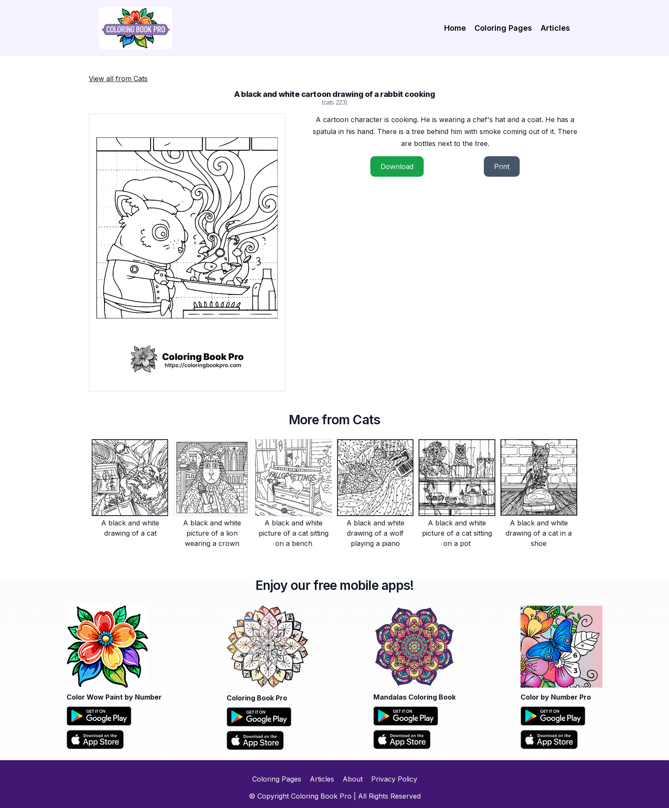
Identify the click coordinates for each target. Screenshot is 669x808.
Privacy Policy (394, 779)
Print (501, 166)
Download (397, 166)
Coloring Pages (503, 27)
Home (455, 27)
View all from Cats (118, 78)
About (353, 779)
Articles (555, 27)
